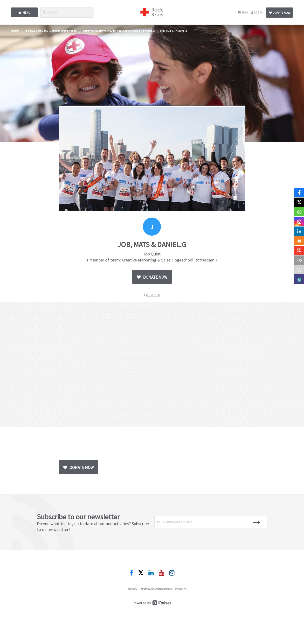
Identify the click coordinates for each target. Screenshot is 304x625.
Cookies (180, 589)
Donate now (279, 12)
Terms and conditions (156, 589)
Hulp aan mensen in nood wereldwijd (51, 31)
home (15, 31)
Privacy (132, 589)
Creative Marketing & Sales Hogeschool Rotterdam (119, 31)
